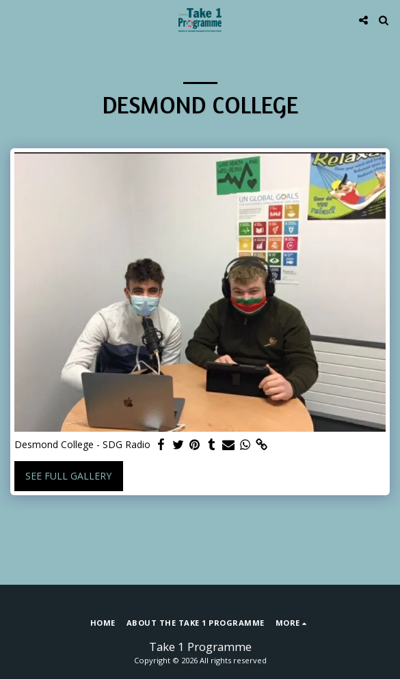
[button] (15, 19)
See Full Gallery (68, 475)
